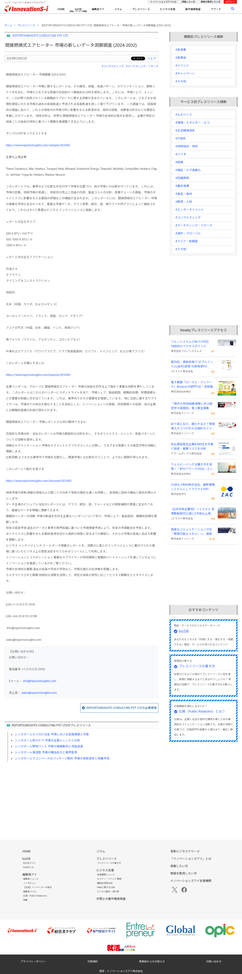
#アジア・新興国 (186, 241)
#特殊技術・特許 (186, 146)
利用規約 (92, 961)
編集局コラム (29, 891)
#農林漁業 (182, 186)
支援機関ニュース (105, 874)
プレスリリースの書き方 (197, 666)
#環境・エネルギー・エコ (192, 122)
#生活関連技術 (185, 130)
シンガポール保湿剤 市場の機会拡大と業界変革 (46, 752)
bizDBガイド (29, 863)
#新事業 (180, 50)
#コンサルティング (113, 66)
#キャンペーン (185, 73)
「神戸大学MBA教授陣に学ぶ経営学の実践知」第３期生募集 (191, 406)
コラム (118, 9)
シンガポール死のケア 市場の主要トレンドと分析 (47, 740)
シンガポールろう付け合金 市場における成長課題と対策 (52, 734)
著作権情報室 (193, 9)
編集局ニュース (30, 879)
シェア (151, 58)
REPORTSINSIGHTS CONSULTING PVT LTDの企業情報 (121, 708)
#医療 (179, 162)
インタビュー (29, 883)
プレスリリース (141, 9)
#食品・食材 (183, 194)
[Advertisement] (81, 796)
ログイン (230, 2)
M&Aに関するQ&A (106, 887)
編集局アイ (98, 9)
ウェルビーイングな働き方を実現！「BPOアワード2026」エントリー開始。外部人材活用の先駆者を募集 (192, 467)
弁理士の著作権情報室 (111, 899)
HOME (61, 9)
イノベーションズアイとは (163, 2)
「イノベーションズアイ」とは (190, 858)
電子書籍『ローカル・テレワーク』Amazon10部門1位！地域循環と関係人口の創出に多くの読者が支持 (192, 384)
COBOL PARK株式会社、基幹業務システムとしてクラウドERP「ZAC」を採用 (193, 487)
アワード (216, 9)
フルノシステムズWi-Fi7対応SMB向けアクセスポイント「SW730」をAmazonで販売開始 (192, 344)
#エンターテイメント (189, 209)
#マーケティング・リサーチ (142, 66)
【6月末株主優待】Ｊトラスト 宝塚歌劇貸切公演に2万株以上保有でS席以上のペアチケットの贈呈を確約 (192, 511)
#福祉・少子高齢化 (188, 170)
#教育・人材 (183, 201)
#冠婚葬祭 (182, 178)
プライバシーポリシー (33, 961)
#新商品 (180, 57)
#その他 (180, 81)
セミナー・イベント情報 (109, 879)
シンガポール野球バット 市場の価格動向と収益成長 (49, 746)
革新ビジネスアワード (185, 851)
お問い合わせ (213, 961)
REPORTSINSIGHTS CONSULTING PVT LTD (40, 35)
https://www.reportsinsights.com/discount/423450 (38, 481)
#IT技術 (180, 138)
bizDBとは (28, 867)
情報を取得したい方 (211, 2)
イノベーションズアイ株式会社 (125, 971)
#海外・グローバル (188, 233)
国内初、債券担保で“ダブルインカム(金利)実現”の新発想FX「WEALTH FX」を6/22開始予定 (192, 364)
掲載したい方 (188, 2)
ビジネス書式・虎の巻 (108, 891)
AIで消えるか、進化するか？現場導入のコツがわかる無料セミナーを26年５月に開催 (193, 426)
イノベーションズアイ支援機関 (190, 881)
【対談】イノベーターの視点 (37, 887)
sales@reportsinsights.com (39, 693)
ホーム (8, 25)
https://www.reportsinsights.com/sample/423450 (38, 145)
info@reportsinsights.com (39, 681)
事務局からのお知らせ (152, 961)
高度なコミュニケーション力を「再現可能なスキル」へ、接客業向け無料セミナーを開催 (191, 532)
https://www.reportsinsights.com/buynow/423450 (38, 375)
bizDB (78, 9)
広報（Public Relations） (35, 896)
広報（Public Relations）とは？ (202, 711)
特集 (25, 900)
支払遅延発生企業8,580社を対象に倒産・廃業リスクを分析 (192, 446)
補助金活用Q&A (104, 883)
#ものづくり (183, 114)
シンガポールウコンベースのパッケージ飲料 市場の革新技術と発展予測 (62, 758)
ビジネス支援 (167, 9)
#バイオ (180, 154)
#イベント (182, 65)
